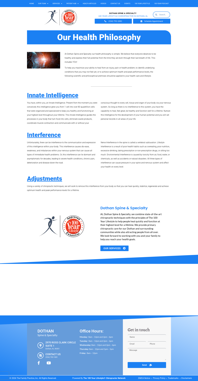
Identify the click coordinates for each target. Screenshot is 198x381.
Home (31, 3)
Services (57, 4)
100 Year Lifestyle (142, 3)
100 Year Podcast (161, 3)
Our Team (43, 4)
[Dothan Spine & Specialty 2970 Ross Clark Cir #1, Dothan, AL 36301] (99, 290)
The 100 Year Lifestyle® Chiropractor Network (104, 378)
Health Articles (89, 3)
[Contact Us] (41, 355)
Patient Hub (72, 4)
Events (127, 3)
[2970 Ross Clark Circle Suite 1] (41, 345)
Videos (103, 3)
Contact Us (115, 3)
